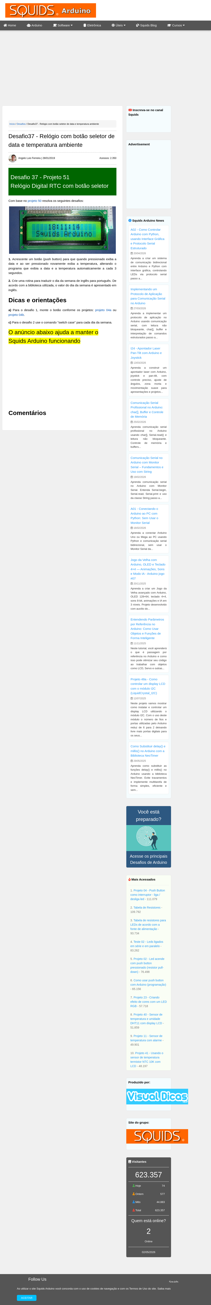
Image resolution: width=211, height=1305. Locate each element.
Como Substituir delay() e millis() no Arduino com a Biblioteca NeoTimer (148, 750)
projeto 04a (103, 310)
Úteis (118, 25)
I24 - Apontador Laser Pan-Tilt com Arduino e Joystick (146, 353)
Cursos (176, 25)
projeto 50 (34, 200)
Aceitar (26, 1297)
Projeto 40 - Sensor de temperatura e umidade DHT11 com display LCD (146, 1019)
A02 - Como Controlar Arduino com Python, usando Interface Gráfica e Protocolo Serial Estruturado (147, 239)
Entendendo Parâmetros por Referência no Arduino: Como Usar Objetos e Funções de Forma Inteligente (147, 629)
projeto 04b (16, 314)
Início (12, 124)
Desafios (21, 124)
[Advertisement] (105, 68)
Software (63, 25)
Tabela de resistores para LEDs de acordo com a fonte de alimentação (148, 925)
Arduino (34, 25)
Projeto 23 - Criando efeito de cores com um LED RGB (148, 1002)
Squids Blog (146, 25)
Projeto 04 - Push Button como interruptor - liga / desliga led (147, 895)
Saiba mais (164, 1288)
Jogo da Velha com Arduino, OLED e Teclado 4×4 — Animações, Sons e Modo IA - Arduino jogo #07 (148, 569)
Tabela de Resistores (147, 907)
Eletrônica (92, 25)
